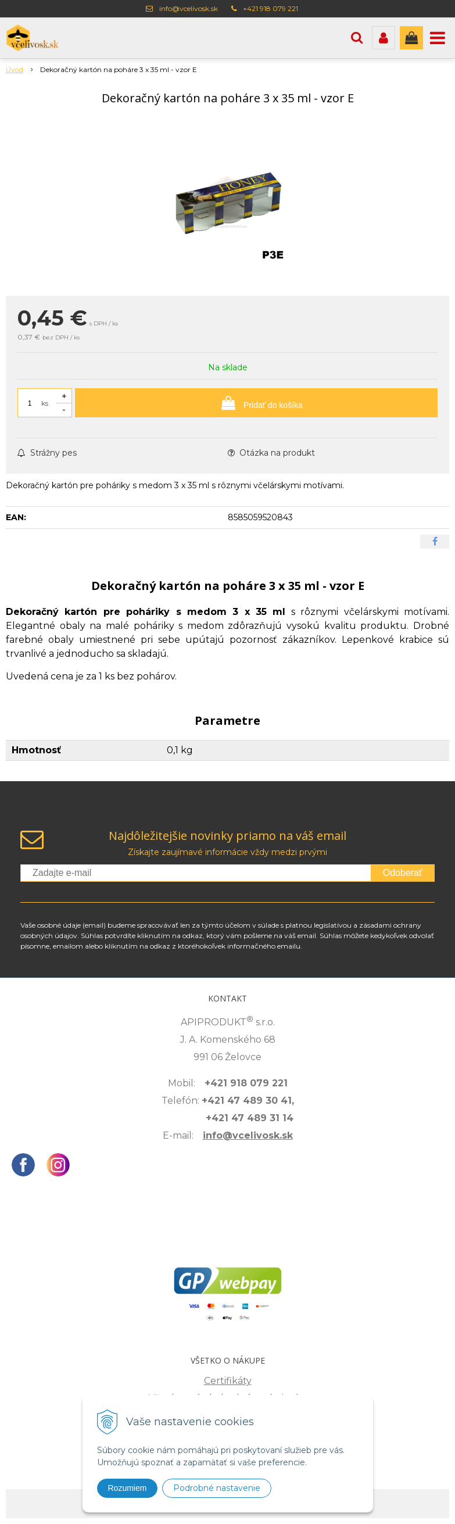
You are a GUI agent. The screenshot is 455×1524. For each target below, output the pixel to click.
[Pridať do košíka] (256, 402)
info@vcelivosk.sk (188, 8)
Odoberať (402, 873)
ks (44, 403)
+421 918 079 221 (270, 8)
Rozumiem (127, 1488)
